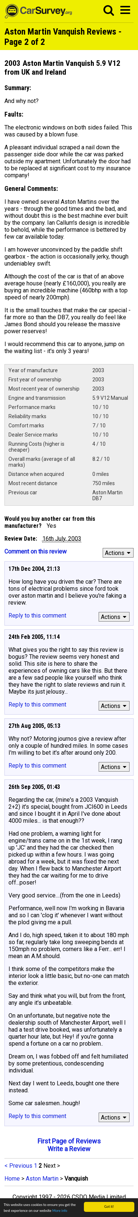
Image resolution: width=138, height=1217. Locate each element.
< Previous (18, 1165)
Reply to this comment (37, 615)
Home (12, 1178)
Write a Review (69, 1149)
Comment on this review (35, 551)
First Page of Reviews (69, 1141)
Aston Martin (42, 1178)
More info (59, 1211)
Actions (118, 552)
